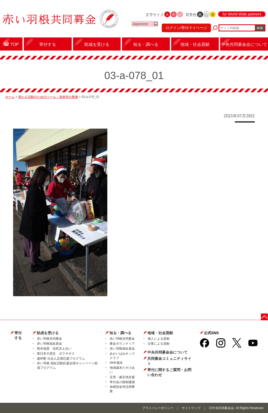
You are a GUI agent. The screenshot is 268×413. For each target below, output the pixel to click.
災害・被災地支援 (122, 377)
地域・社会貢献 (160, 333)
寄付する (18, 335)
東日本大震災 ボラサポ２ (56, 353)
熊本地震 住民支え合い (54, 348)
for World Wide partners (241, 14)
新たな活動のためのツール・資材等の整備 (48, 97)
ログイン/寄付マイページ (186, 28)
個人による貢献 (159, 338)
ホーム (10, 97)
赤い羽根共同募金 (49, 338)
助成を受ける (48, 333)
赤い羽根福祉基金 (49, 343)
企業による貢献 (159, 343)
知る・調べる (120, 333)
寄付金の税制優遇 (122, 382)
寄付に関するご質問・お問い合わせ (169, 372)
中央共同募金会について (167, 352)
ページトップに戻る (264, 316)
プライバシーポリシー (158, 408)
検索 (260, 28)
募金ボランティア (122, 343)
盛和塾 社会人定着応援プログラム (61, 358)
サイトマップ (191, 408)
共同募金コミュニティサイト (169, 361)
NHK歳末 (116, 363)
